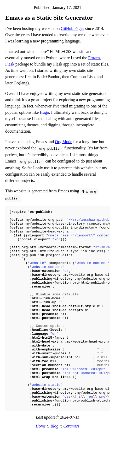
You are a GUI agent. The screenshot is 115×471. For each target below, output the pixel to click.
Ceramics (71, 463)
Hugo (44, 112)
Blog (54, 463)
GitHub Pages (72, 28)
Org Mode (63, 141)
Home (40, 463)
